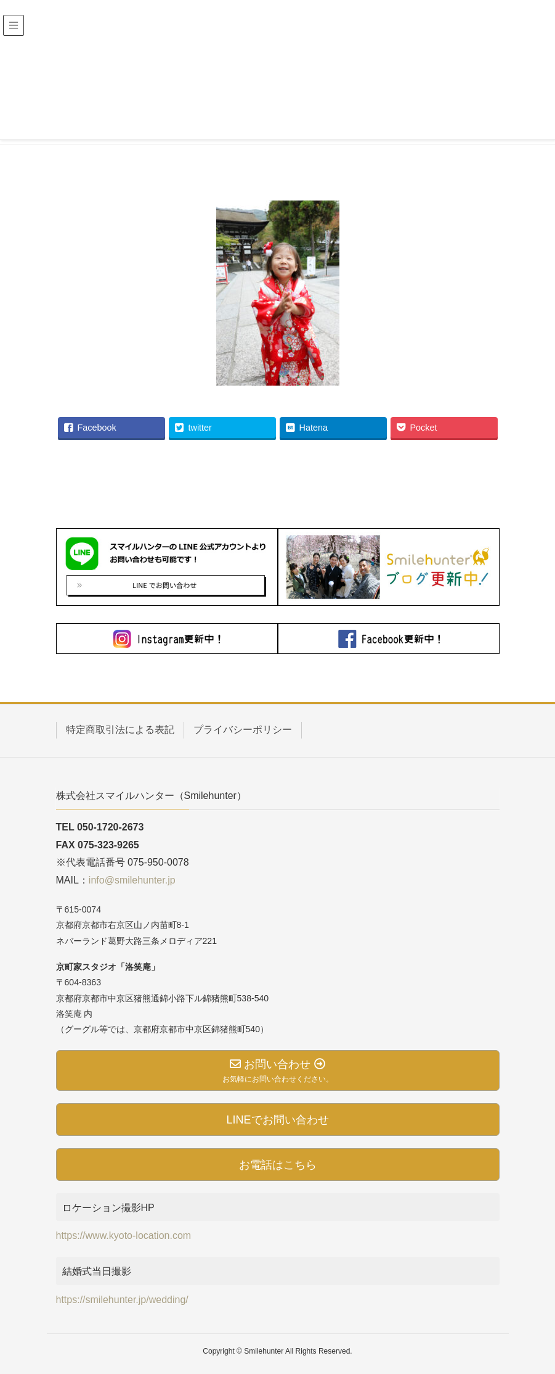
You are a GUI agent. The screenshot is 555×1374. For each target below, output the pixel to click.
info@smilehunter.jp (132, 880)
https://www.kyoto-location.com (124, 1235)
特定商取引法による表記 (120, 729)
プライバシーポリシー (242, 729)
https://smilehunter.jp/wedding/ (122, 1299)
